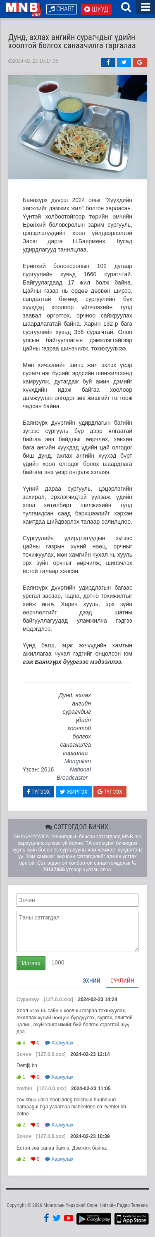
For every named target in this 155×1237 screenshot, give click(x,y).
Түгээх (38, 791)
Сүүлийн (122, 980)
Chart (61, 9)
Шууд (96, 9)
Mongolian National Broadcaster (74, 769)
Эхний (91, 980)
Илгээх (31, 963)
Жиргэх (74, 791)
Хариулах (59, 1043)
